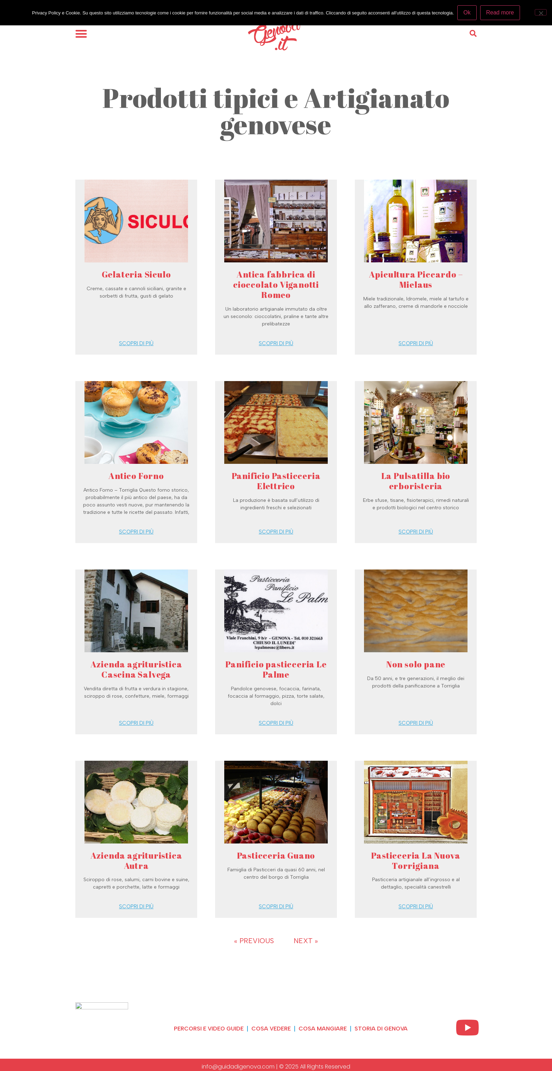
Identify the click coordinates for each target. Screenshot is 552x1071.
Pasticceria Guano (276, 855)
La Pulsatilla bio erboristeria (416, 481)
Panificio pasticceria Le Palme (275, 669)
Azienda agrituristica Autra (136, 860)
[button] (81, 33)
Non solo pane (415, 664)
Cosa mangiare (323, 1028)
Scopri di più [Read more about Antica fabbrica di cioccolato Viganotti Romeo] (276, 343)
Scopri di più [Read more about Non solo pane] (416, 723)
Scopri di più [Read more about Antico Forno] (136, 532)
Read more (500, 12)
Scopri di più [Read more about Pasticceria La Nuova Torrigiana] (416, 906)
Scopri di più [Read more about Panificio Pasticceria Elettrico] (276, 532)
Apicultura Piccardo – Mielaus (416, 279)
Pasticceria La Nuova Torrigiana (415, 860)
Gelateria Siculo (136, 274)
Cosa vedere (271, 1028)
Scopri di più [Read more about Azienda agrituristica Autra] (136, 906)
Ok (466, 12)
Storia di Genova (381, 1028)
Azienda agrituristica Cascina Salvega (136, 669)
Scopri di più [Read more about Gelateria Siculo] (136, 343)
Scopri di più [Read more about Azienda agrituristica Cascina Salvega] (136, 723)
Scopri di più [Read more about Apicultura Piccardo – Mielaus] (416, 343)
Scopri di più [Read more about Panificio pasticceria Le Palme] (276, 723)
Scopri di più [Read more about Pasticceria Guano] (276, 906)
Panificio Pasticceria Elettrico (276, 481)
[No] (541, 12)
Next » (306, 940)
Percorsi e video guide (209, 1028)
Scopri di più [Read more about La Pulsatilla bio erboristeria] (416, 532)
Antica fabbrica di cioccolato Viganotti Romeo (276, 284)
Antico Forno (136, 475)
